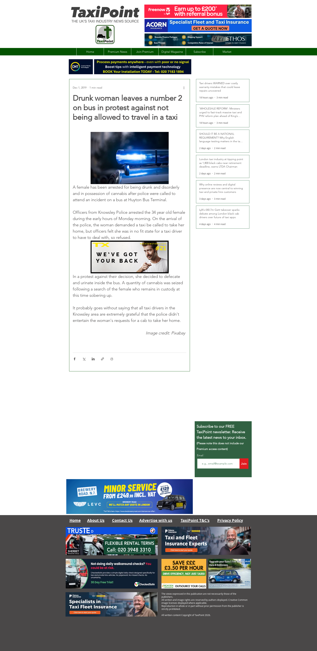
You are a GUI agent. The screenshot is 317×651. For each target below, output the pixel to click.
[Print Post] (112, 359)
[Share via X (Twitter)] (84, 359)
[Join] (244, 463)
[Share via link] (102, 359)
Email (200, 455)
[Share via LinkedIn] (93, 359)
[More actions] (184, 87)
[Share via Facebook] (74, 359)
